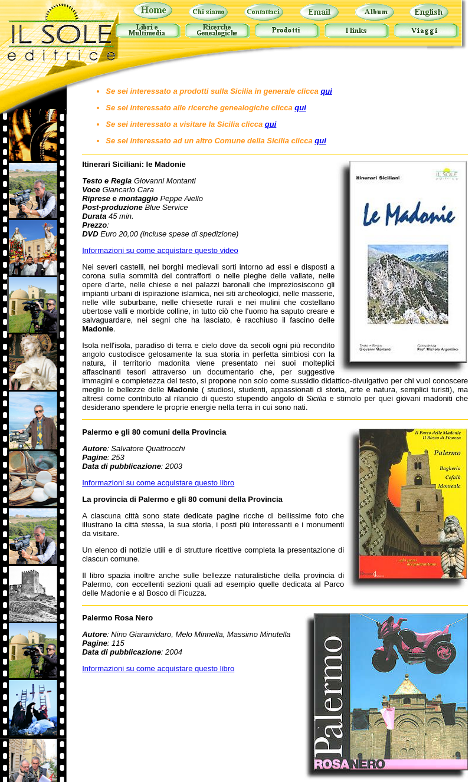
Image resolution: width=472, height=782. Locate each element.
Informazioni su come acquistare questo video (160, 250)
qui (326, 91)
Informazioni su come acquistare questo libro (158, 482)
